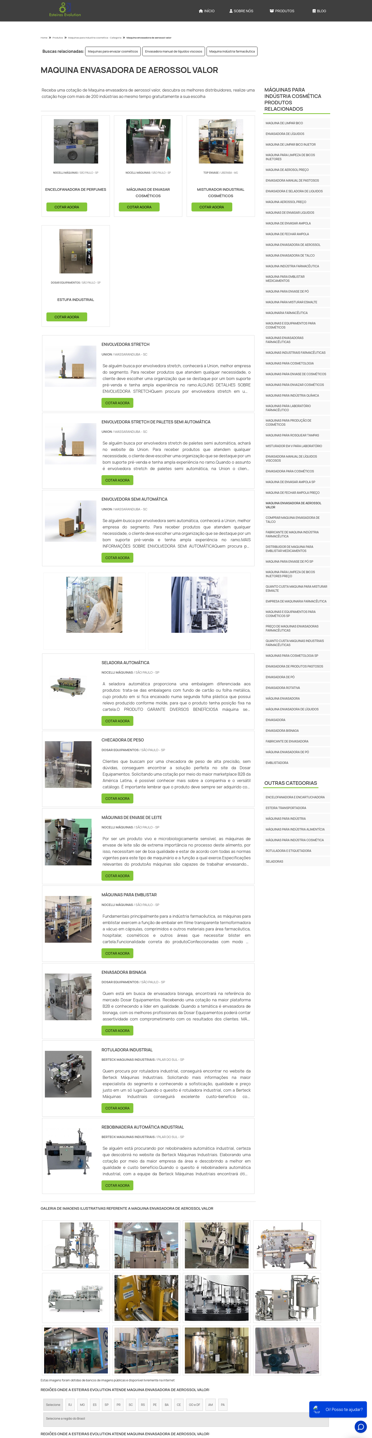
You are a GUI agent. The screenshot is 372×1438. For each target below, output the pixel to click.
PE (155, 1295)
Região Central (56, 1339)
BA (167, 1295)
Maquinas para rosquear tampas (292, 435)
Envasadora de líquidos (285, 134)
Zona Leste (153, 1339)
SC (131, 1295)
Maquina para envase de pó (287, 291)
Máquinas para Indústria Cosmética (295, 840)
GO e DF (194, 1295)
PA (223, 1295)
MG (82, 1295)
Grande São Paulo (181, 1339)
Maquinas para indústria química (292, 395)
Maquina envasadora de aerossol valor (293, 505)
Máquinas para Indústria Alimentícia (295, 829)
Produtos (282, 11)
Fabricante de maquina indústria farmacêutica (292, 534)
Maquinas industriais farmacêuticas (295, 352)
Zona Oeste (108, 1339)
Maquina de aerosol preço (287, 170)
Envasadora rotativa (283, 688)
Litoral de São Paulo (216, 1339)
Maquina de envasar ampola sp (290, 482)
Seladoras (274, 861)
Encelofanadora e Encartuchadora (295, 797)
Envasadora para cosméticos (290, 471)
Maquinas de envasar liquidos (290, 212)
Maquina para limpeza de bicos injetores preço (290, 574)
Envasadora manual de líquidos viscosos (173, 51)
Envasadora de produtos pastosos (294, 666)
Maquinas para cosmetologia (290, 363)
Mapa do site (316, 1395)
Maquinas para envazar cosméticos (113, 51)
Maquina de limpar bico (284, 123)
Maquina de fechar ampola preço (292, 492)
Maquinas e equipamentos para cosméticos (291, 325)
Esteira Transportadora (286, 808)
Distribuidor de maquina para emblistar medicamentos (289, 549)
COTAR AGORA (67, 206)
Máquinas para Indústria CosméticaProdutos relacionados (292, 99)
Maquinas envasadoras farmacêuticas (284, 340)
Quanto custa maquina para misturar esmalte (296, 588)
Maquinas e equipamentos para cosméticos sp (291, 614)
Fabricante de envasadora (287, 741)
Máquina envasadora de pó (287, 752)
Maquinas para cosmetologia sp (292, 655)
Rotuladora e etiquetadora (288, 851)
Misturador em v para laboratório (294, 446)
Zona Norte (83, 1339)
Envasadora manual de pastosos (292, 180)
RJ (70, 1295)
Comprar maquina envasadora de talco (292, 519)
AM (210, 1295)
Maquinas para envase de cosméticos (296, 374)
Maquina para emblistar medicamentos (285, 278)
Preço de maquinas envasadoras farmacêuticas (292, 628)
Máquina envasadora (283, 698)
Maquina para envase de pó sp (289, 561)
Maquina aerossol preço (286, 202)
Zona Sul (130, 1339)
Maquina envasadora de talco (290, 255)
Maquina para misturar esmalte (291, 302)
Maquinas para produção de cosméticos (288, 422)
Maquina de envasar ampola (288, 223)
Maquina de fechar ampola (287, 234)
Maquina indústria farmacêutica (232, 51)
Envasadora (275, 720)
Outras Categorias (290, 782)
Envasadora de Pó (280, 677)
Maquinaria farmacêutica (286, 313)
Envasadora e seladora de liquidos (294, 191)
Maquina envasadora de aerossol (293, 245)
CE (179, 1295)
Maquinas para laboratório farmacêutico (288, 408)
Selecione (53, 1295)
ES (94, 1295)
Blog (319, 11)
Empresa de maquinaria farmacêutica (296, 601)
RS (143, 1295)
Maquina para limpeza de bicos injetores (290, 157)
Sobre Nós (241, 11)
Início (207, 11)
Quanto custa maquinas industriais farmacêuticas (295, 643)
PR (119, 1295)
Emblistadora (277, 763)
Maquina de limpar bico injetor (291, 144)
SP (107, 1295)
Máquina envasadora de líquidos (292, 709)
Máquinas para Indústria (286, 818)
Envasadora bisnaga (282, 730)
